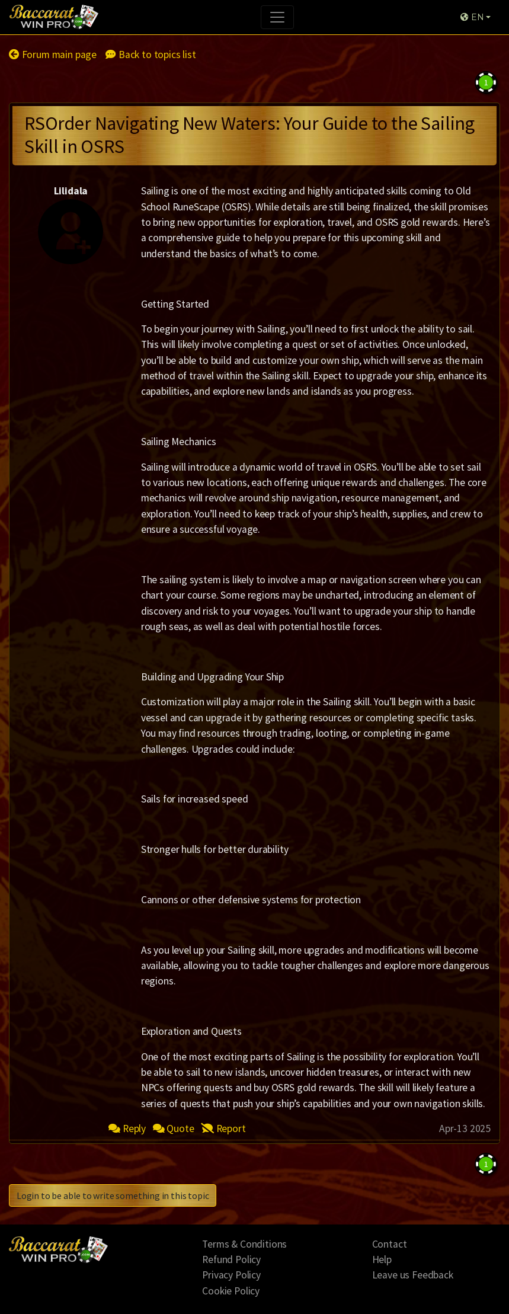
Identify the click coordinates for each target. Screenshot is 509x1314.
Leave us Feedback (412, 1274)
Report (223, 1128)
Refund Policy (231, 1259)
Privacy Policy (231, 1274)
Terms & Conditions (244, 1244)
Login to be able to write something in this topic (113, 1195)
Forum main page (53, 54)
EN (472, 17)
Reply (127, 1128)
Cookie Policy (231, 1290)
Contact (389, 1244)
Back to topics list (150, 54)
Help (382, 1259)
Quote (173, 1128)
